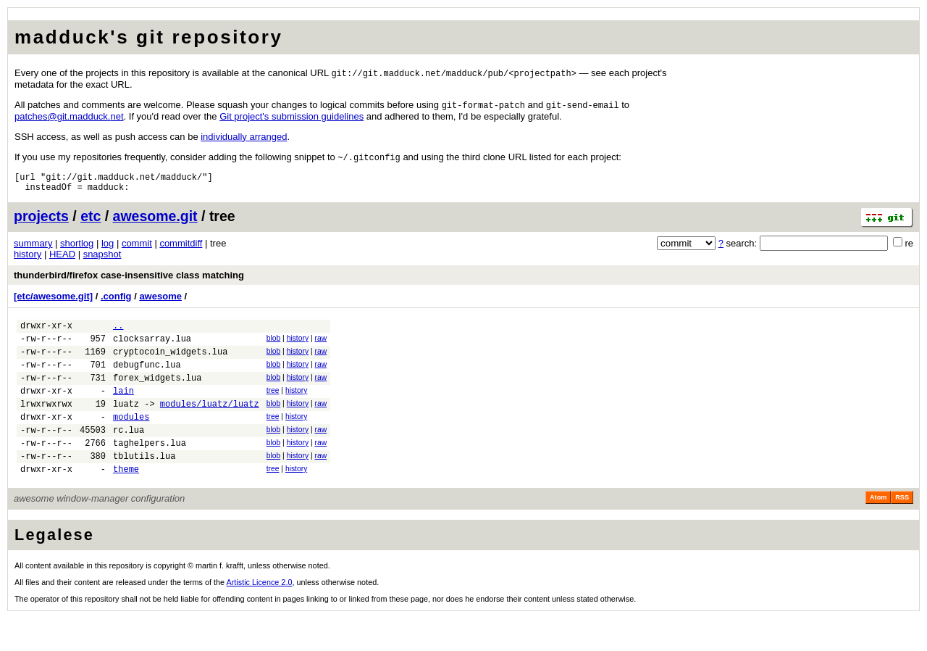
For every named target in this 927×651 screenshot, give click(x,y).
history (27, 260)
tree (273, 408)
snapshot (102, 260)
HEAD (62, 260)
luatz (126, 425)
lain (123, 410)
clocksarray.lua (152, 349)
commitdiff (180, 249)
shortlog (76, 249)
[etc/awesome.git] (53, 302)
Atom (878, 530)
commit (137, 249)
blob (274, 347)
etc (90, 223)
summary (33, 249)
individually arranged (244, 138)
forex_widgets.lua (157, 395)
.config (116, 302)
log (107, 249)
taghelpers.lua (149, 471)
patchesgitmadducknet (69, 117)
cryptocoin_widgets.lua (170, 364)
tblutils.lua (144, 486)
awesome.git (155, 223)
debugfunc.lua (147, 379)
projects (41, 223)
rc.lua (128, 455)
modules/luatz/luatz (209, 425)
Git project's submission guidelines (291, 117)
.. (118, 334)
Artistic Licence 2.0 (260, 614)
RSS (902, 530)
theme (126, 501)
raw (320, 347)
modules (131, 440)
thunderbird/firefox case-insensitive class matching (129, 281)
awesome (160, 302)
